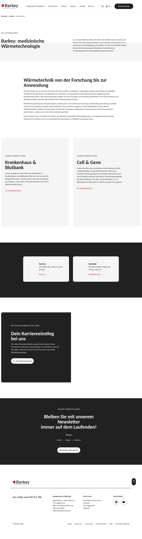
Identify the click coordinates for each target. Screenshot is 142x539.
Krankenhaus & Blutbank (35, 6)
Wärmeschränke (58, 508)
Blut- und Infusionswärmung (63, 505)
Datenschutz (89, 524)
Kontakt (82, 6)
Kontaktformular (95, 274)
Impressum (78, 524)
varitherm (86, 503)
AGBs (111, 524)
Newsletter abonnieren (68, 450)
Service (63, 6)
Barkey (73, 6)
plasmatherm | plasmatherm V (64, 500)
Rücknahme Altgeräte (122, 524)
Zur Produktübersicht (12, 191)
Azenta (69, 524)
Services (42, 274)
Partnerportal (123, 6)
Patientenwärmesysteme (62, 511)
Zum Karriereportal (24, 361)
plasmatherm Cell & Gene (92, 500)
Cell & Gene (52, 6)
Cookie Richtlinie (101, 524)
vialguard (86, 508)
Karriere (91, 6)
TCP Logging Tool (59, 503)
